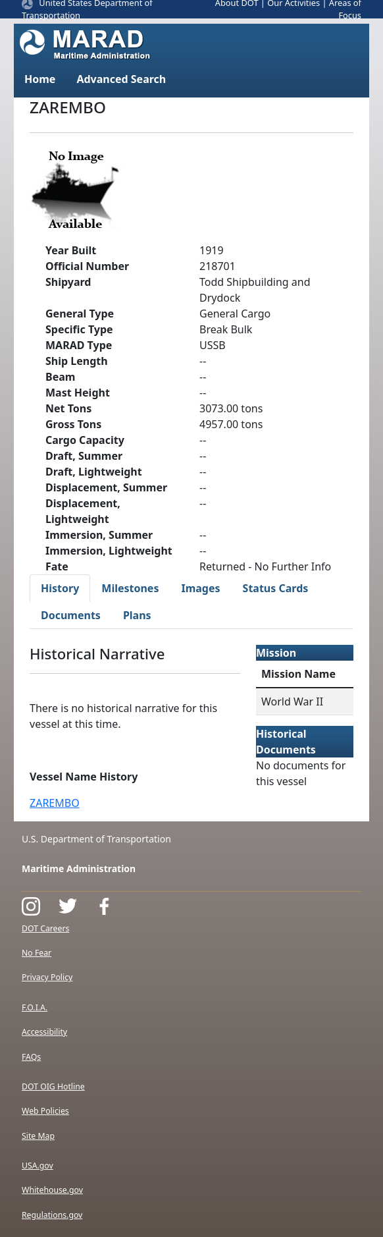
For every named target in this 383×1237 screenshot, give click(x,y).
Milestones (130, 588)
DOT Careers (45, 928)
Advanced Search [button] (121, 79)
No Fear (36, 952)
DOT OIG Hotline (53, 1086)
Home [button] (39, 79)
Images (200, 588)
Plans (137, 615)
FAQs (31, 1056)
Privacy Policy (47, 977)
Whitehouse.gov (52, 1190)
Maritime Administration (79, 868)
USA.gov (37, 1165)
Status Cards (276, 588)
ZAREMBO (55, 803)
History (60, 588)
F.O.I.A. (34, 1007)
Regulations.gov (52, 1215)
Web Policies (45, 1110)
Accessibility (44, 1031)
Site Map (38, 1135)
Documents (71, 615)
